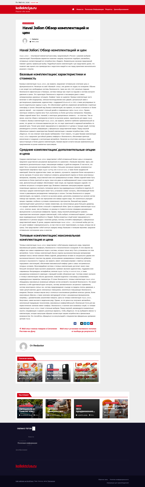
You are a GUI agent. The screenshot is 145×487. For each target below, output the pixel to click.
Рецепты (108, 9)
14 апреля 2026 (26, 415)
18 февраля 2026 (112, 412)
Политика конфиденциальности (119, 479)
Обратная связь (103, 479)
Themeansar (51, 481)
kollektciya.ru (26, 8)
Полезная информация (94, 9)
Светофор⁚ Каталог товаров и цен (85, 375)
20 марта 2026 (54, 415)
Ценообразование (121, 9)
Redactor (35, 39)
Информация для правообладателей (118, 483)
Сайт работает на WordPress (25, 481)
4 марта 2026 (83, 415)
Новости (80, 9)
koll (32, 378)
